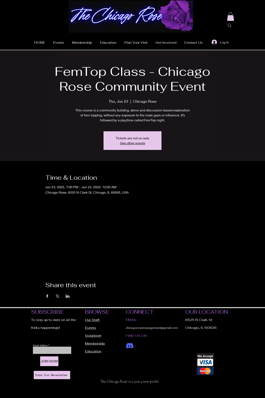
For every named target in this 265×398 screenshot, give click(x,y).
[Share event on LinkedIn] (68, 296)
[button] (136, 41)
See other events (132, 143)
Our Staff (92, 320)
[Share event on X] (57, 296)
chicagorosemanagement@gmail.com (152, 328)
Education (93, 351)
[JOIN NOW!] (49, 361)
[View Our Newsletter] (52, 375)
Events (90, 328)
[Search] (229, 25)
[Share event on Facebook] (47, 296)
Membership (95, 343)
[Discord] (130, 346)
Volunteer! (93, 335)
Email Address (40, 345)
